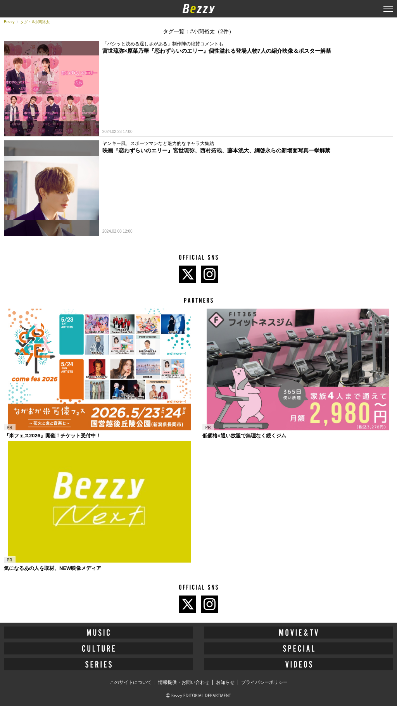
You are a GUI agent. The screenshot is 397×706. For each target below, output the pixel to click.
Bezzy (9, 22)
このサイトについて (131, 682)
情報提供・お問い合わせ (183, 682)
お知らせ (225, 682)
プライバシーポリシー (264, 682)
